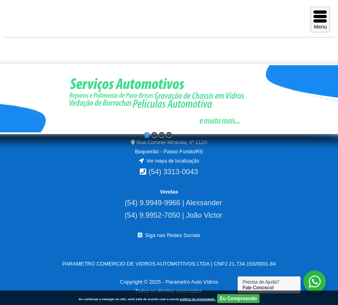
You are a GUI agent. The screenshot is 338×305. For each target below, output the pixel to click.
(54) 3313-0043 (173, 172)
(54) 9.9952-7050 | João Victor (173, 215)
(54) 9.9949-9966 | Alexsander (173, 203)
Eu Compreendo (238, 298)
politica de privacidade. (197, 299)
